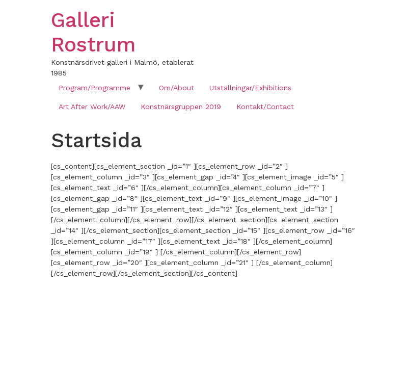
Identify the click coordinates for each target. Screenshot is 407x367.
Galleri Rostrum (93, 32)
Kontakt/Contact (265, 106)
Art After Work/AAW (92, 106)
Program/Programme (94, 88)
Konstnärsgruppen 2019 (181, 106)
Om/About (176, 88)
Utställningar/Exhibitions (250, 88)
